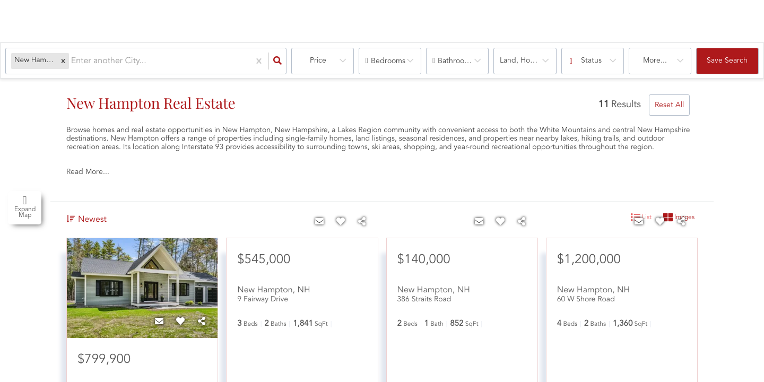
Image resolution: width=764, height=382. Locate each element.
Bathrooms (456, 61)
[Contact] (159, 322)
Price (318, 60)
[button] (63, 61)
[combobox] (72, 61)
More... (655, 60)
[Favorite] (180, 322)
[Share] (201, 322)
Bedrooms (388, 61)
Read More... (87, 172)
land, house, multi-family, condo (528, 60)
